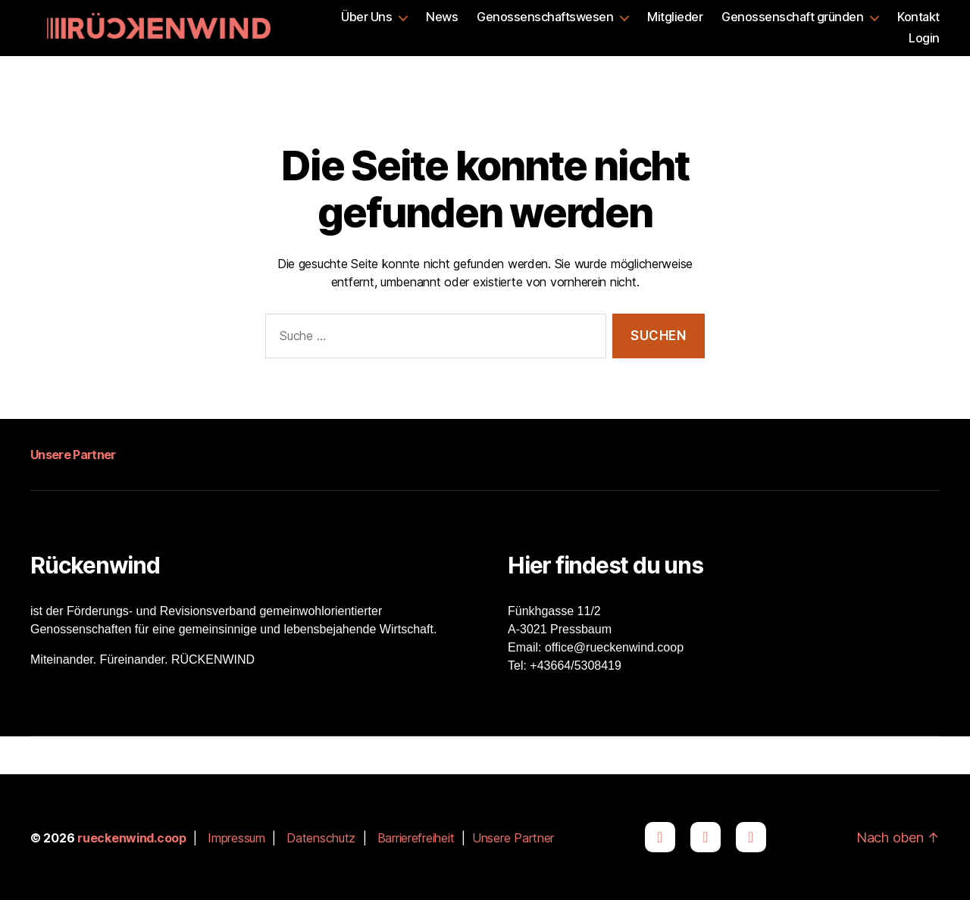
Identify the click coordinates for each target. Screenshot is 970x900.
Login (924, 38)
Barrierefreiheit (416, 837)
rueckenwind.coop (131, 837)
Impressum (236, 837)
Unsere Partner (73, 454)
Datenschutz (320, 837)
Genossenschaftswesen (545, 17)
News (442, 17)
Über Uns (366, 17)
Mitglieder (674, 17)
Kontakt (918, 17)
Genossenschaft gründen (792, 17)
